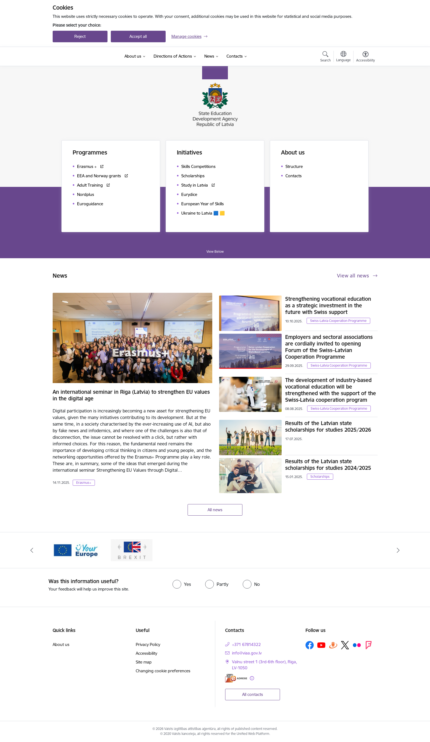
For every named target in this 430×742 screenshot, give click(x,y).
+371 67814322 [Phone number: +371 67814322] (246, 644)
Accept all (138, 36)
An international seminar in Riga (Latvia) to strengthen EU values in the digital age (131, 395)
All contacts (252, 694)
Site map (144, 662)
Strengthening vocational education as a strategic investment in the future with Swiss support (328, 305)
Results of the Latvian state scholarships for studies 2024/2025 (328, 464)
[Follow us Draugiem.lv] (333, 645)
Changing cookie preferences (163, 670)
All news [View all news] (215, 509)
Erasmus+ (83, 482)
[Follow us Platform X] (345, 645)
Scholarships (320, 476)
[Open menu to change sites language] (343, 57)
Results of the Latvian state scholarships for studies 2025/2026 (328, 426)
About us (61, 644)
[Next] (398, 550)
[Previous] (32, 550)
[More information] (252, 678)
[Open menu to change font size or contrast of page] (365, 57)
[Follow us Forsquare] (368, 645)
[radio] (181, 584)
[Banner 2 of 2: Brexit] (131, 549)
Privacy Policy (148, 644)
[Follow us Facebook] (309, 645)
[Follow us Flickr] (357, 645)
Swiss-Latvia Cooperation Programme (338, 321)
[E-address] (236, 678)
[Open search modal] (325, 57)
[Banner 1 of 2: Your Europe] (76, 549)
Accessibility (146, 653)
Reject (80, 36)
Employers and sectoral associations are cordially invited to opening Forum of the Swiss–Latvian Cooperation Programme (329, 347)
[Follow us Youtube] (321, 645)
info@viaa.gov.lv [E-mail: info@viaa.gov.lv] (247, 653)
